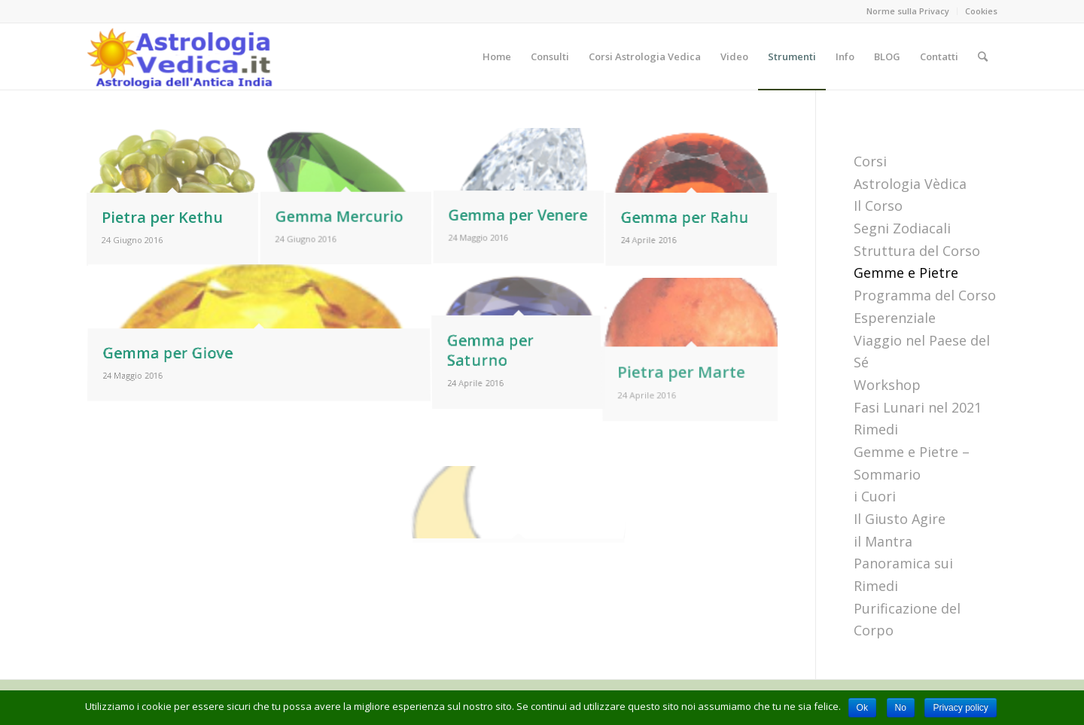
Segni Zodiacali (902, 228)
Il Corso (878, 205)
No (900, 707)
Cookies (981, 11)
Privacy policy (960, 707)
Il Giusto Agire (899, 519)
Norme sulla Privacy (907, 11)
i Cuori (875, 496)
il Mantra (883, 541)
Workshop (887, 385)
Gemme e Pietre (906, 272)
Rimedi (876, 429)
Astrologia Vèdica (910, 184)
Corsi (870, 161)
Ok (862, 707)
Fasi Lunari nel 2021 (918, 407)
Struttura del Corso (917, 251)
